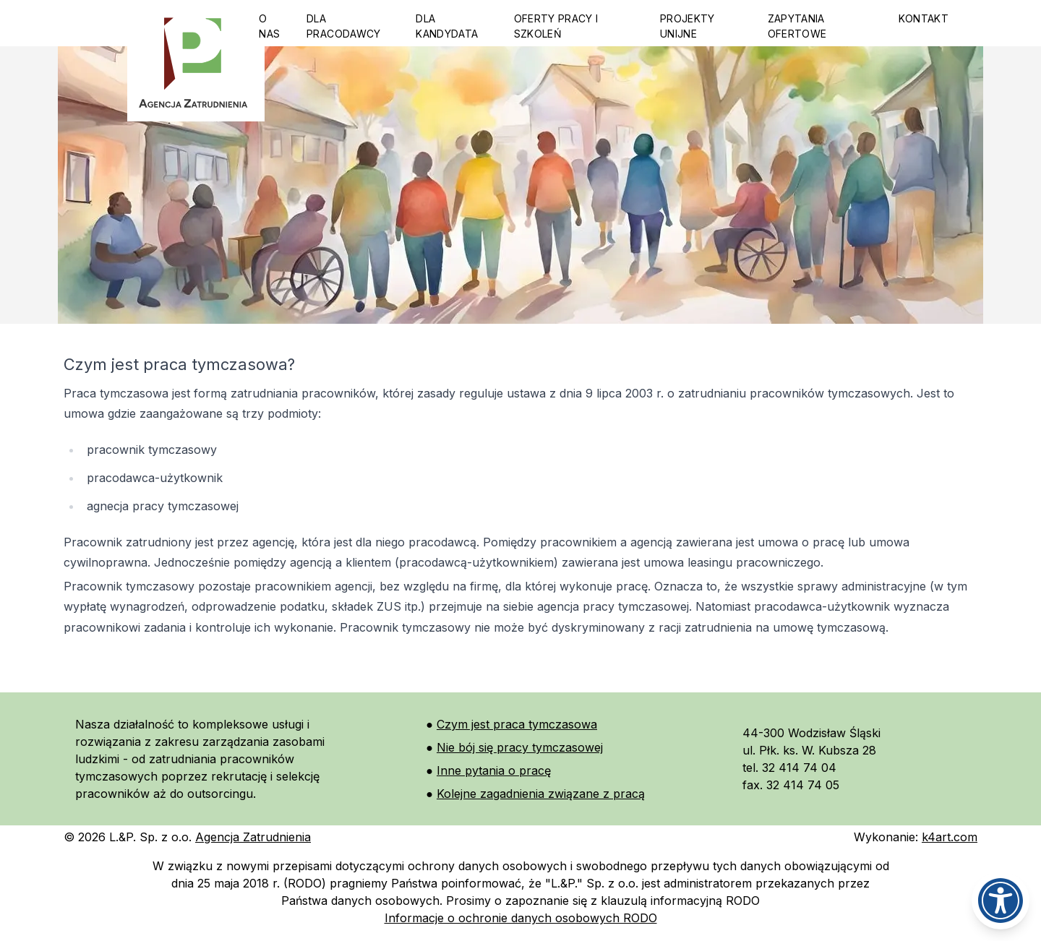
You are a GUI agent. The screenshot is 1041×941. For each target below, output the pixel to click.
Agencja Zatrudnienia (253, 837)
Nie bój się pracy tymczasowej (520, 747)
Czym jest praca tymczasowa (517, 724)
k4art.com (949, 837)
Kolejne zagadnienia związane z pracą (541, 793)
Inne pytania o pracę (494, 770)
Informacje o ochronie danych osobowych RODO (521, 918)
